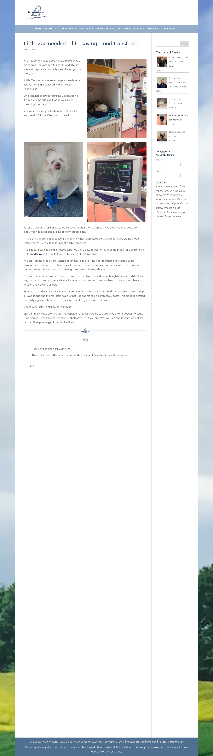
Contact (85, 29)
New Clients (104, 29)
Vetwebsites (176, 741)
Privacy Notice (135, 741)
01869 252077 (85, 7)
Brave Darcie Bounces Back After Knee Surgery (178, 61)
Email (159, 171)
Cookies (151, 741)
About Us (50, 29)
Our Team (67, 29)
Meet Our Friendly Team (149, 7)
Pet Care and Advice (129, 29)
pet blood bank (33, 254)
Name (159, 160)
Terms (162, 741)
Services (153, 29)
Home (38, 29)
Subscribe (161, 182)
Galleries (170, 29)
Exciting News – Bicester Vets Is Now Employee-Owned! (178, 82)
